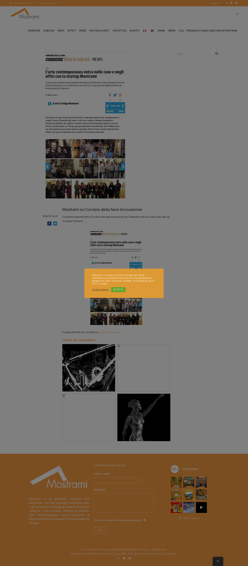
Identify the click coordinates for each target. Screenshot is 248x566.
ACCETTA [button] (118, 289)
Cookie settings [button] (100, 289)
